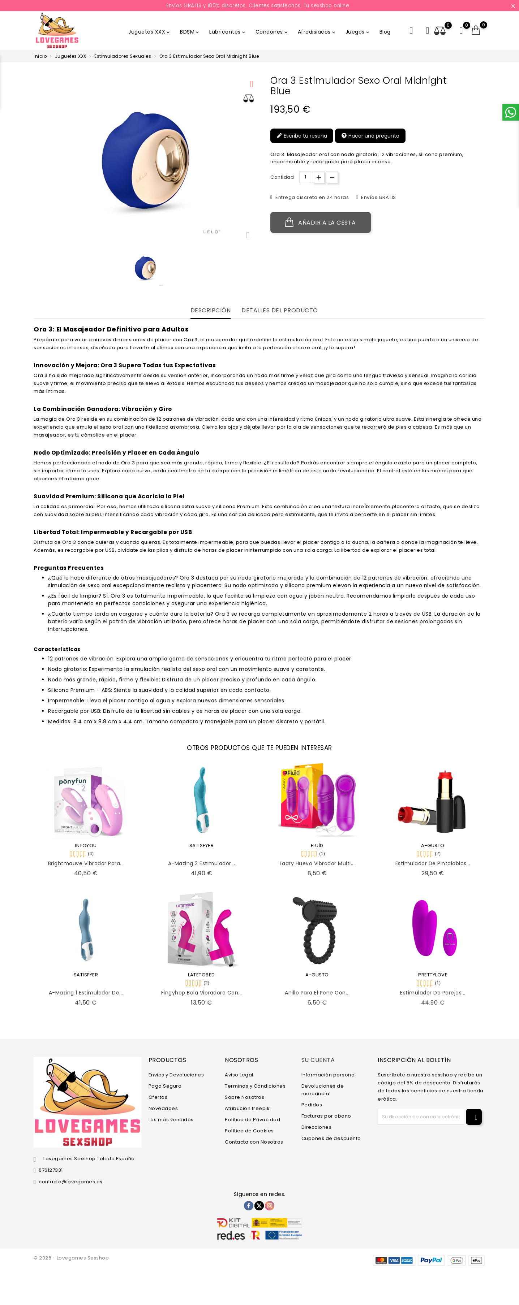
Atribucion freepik (247, 1108)
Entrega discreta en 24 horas (311, 197)
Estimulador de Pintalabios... (433, 863)
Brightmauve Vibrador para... (86, 863)
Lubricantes (227, 31)
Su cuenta (318, 1060)
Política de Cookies (249, 1130)
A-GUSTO (433, 845)
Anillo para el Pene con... (317, 992)
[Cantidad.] (305, 177)
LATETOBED (201, 974)
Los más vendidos (171, 1119)
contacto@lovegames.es (71, 1181)
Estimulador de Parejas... (433, 992)
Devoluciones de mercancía (322, 1090)
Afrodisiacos (317, 31)
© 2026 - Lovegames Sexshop (71, 1257)
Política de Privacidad (252, 1119)
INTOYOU (86, 845)
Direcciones (316, 1127)
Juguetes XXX (149, 31)
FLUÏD (317, 845)
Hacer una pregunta (370, 136)
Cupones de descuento (331, 1138)
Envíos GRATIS (378, 197)
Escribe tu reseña (301, 136)
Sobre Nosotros (244, 1097)
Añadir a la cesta (320, 222)
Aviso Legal (239, 1074)
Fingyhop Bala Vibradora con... (201, 992)
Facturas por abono (326, 1116)
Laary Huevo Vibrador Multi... (317, 863)
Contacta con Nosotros (254, 1142)
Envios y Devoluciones (176, 1074)
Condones (272, 31)
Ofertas (158, 1097)
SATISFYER (201, 845)
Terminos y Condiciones (255, 1086)
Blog (385, 31)
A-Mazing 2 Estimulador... (201, 863)
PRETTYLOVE (432, 974)
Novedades (163, 1108)
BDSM (190, 31)
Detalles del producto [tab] (279, 311)
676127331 (51, 1170)
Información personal (328, 1074)
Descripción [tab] (210, 311)
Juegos (358, 31)
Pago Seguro (165, 1086)
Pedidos (311, 1104)
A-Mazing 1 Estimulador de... (86, 992)
